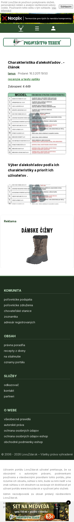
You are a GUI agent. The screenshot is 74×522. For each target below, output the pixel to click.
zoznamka (11, 316)
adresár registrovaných (19, 322)
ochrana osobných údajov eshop (26, 436)
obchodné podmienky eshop (23, 442)
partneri (9, 396)
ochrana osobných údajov (21, 430)
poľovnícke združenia (18, 305)
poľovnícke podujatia (18, 299)
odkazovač (11, 385)
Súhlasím (65, 6)
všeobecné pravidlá (17, 419)
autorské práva (14, 425)
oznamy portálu (14, 362)
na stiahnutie (12, 356)
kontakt (9, 390)
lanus (12, 73)
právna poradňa (14, 345)
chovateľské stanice (18, 311)
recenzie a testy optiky (24, 79)
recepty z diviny (14, 351)
